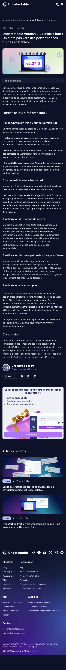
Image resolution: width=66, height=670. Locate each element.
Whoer (5, 580)
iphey (4, 567)
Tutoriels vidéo (8, 606)
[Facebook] (39, 552)
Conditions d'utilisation (37, 606)
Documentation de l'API (12, 611)
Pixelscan (6, 584)
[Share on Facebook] (22, 376)
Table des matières (33, 81)
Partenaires (24, 580)
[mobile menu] (62, 4)
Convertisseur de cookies (30, 588)
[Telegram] (33, 552)
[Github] (62, 552)
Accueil (6, 20)
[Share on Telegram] (34, 376)
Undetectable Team (23, 365)
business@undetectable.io (13, 633)
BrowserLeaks (8, 588)
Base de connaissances (12, 602)
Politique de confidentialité (39, 602)
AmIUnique (7, 572)
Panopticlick (7, 576)
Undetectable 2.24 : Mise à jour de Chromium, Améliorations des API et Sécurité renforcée (39, 20)
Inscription (33, 434)
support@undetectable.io (13, 629)
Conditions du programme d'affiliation (44, 611)
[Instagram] (56, 552)
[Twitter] (50, 552)
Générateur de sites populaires (33, 584)
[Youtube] (44, 552)
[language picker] (57, 4)
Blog (15, 20)
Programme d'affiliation (29, 576)
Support (5, 615)
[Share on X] (28, 376)
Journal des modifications (30, 572)
